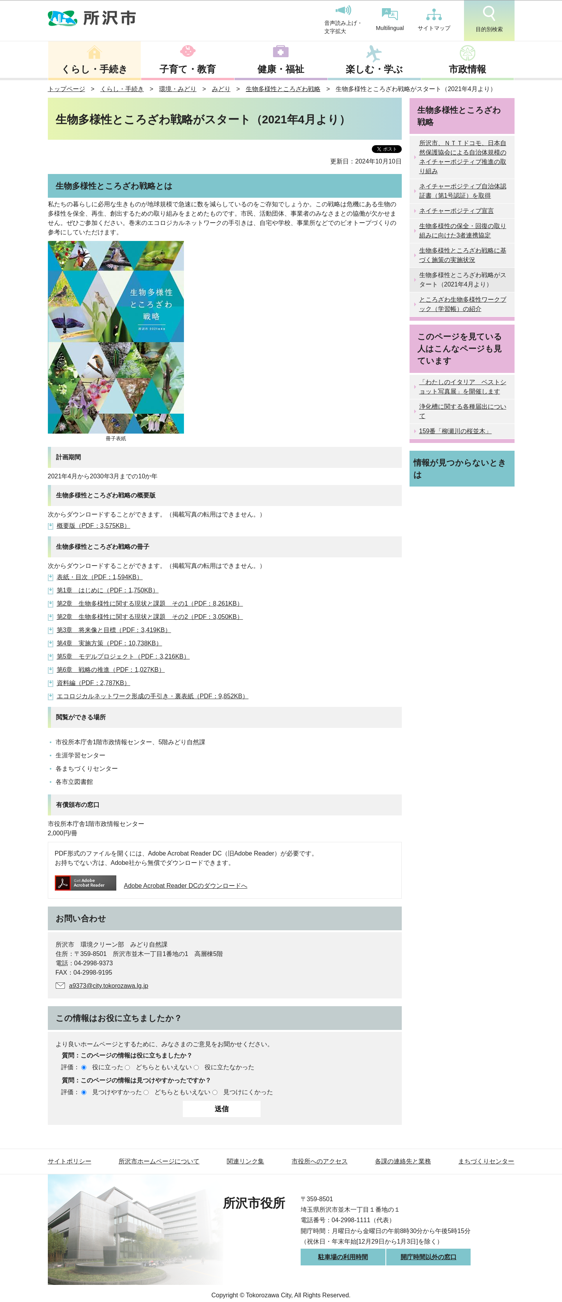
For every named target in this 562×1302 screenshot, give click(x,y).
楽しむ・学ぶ (374, 69)
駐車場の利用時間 (343, 1257)
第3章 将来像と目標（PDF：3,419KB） (114, 630)
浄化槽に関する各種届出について (462, 411)
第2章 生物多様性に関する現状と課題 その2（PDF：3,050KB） (150, 616)
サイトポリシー (69, 1161)
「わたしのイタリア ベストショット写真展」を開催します (462, 387)
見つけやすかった (117, 1092)
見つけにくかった (248, 1092)
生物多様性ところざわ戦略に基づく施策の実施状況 (462, 255)
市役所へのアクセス (320, 1161)
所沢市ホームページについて (159, 1161)
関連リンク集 (245, 1161)
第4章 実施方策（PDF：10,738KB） (109, 643)
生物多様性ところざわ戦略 (283, 89)
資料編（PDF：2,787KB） (93, 683)
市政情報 (467, 69)
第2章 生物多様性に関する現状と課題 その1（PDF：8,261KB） (150, 603)
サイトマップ (434, 20)
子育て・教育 (187, 69)
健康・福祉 (280, 69)
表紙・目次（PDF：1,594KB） (100, 577)
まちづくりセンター (486, 1161)
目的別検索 (489, 19)
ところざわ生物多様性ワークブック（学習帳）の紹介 (462, 304)
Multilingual (390, 19)
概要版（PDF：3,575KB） (93, 525)
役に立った (107, 1067)
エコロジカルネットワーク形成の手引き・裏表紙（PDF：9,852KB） (153, 696)
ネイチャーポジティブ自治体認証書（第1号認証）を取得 (462, 191)
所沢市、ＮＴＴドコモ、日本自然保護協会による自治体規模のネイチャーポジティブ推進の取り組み (462, 157)
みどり (221, 89)
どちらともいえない (164, 1067)
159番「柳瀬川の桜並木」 (455, 431)
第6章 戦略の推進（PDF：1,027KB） (111, 669)
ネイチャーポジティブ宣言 (456, 210)
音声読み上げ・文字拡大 (343, 20)
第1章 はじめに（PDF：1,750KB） (108, 590)
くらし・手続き (94, 69)
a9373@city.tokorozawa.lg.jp (109, 985)
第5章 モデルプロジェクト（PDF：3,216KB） (123, 656)
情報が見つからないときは (459, 468)
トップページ (66, 89)
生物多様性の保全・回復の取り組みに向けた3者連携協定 (462, 231)
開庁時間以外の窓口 (429, 1257)
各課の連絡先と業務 (403, 1161)
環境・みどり (177, 89)
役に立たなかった (229, 1067)
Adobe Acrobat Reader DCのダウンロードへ (151, 885)
